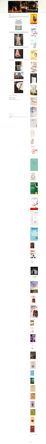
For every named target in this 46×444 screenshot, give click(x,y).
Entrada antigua (27, 113)
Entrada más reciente (10, 113)
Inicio (19, 113)
